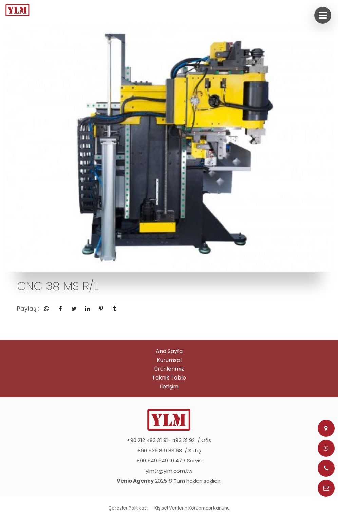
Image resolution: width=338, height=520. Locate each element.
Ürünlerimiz (169, 369)
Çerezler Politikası (128, 508)
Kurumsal (169, 360)
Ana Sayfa (169, 351)
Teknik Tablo (169, 378)
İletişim (169, 386)
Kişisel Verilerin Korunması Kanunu (192, 508)
